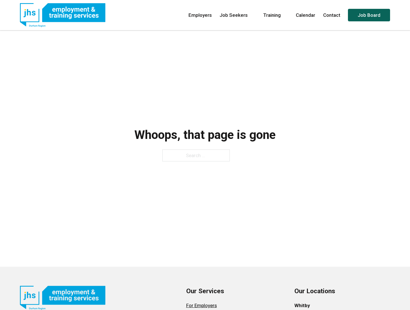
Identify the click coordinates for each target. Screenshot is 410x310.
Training (275, 15)
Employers (200, 15)
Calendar (305, 15)
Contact (331, 15)
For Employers (201, 305)
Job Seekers (237, 15)
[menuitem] (205, 305)
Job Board (369, 15)
